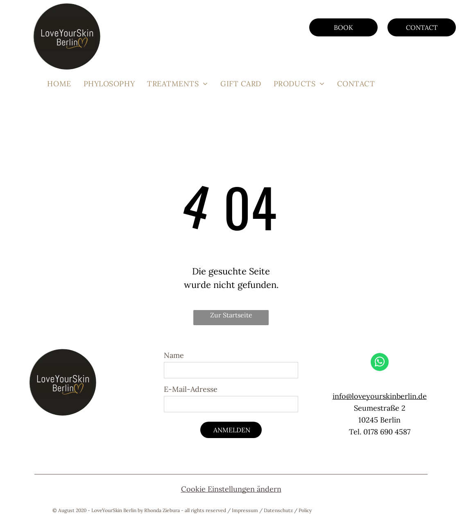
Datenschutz (278, 510)
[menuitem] (59, 83)
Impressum (245, 510)
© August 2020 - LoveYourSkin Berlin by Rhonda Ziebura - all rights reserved (139, 510)
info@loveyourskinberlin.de (380, 396)
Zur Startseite (231, 315)
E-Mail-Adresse (190, 389)
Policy (305, 510)
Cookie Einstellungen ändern (231, 489)
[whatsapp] (380, 363)
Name (174, 355)
